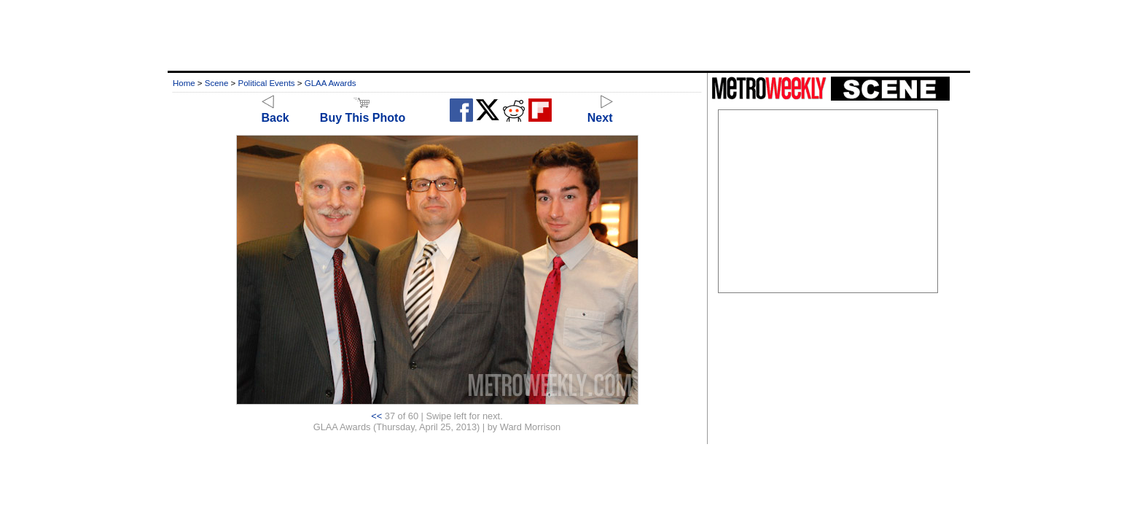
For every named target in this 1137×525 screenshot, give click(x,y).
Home (184, 83)
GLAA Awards (330, 83)
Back (275, 111)
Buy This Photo (362, 111)
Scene (217, 83)
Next (600, 111)
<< (376, 416)
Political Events (266, 83)
